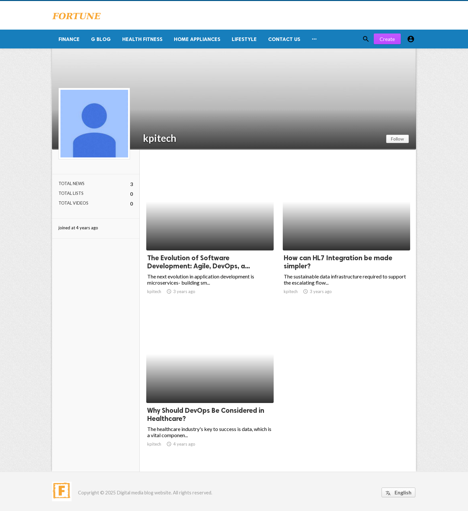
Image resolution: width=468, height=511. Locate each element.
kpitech (159, 138)
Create (387, 39)
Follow (397, 138)
